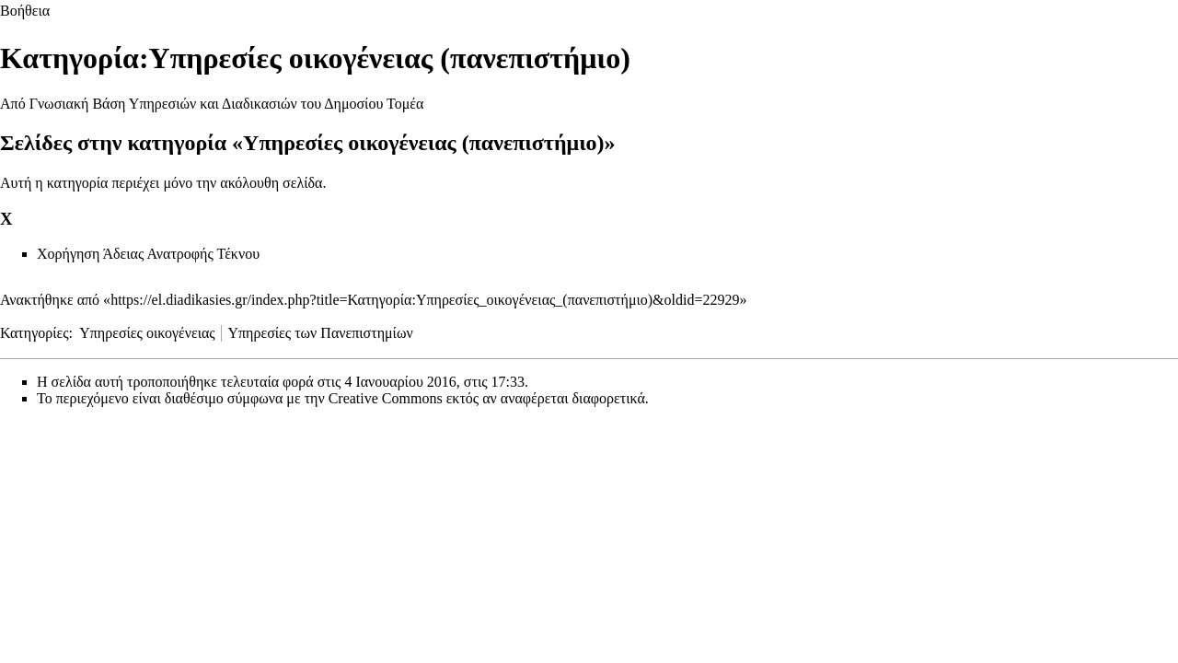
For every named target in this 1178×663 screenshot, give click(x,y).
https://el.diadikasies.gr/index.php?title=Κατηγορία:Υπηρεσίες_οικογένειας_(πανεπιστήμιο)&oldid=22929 (424, 300)
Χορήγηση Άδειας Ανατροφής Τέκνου (148, 254)
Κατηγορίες (34, 333)
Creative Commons (386, 398)
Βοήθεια (25, 10)
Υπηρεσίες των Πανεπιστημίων (319, 333)
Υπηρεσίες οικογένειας (146, 333)
